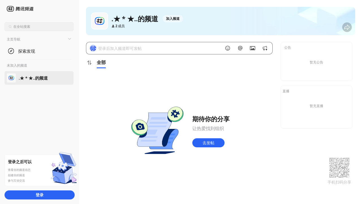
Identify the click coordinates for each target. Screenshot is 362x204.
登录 (40, 194)
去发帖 (208, 142)
